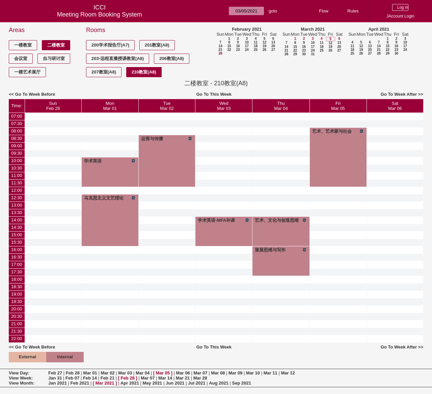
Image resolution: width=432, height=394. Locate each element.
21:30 (16, 331)
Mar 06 (183, 372)
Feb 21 (107, 378)
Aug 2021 (218, 383)
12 (264, 42)
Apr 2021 (129, 383)
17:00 (16, 264)
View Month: (21, 383)
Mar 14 (165, 378)
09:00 (16, 145)
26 (264, 50)
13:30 (16, 212)
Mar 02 (107, 372)
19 (264, 46)
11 (256, 42)
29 (295, 54)
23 (238, 50)
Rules (352, 10)
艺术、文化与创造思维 (281, 220)
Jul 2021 (196, 383)
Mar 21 (183, 378)
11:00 (16, 175)
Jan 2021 (57, 383)
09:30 (16, 153)
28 (220, 53)
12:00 (16, 190)
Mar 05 (163, 372)
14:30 (16, 227)
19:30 (16, 301)
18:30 (16, 286)
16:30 (16, 257)
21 (220, 50)
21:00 (16, 323)
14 (220, 46)
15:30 (16, 242)
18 (256, 46)
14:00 (16, 219)
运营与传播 (167, 138)
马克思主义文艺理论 (110, 198)
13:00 (16, 205)
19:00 (16, 294)
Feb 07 (72, 378)
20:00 (16, 308)
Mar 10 (253, 372)
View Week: (21, 378)
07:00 (16, 116)
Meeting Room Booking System (99, 14)
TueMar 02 (166, 106)
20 (273, 46)
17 (247, 46)
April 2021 (378, 29)
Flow (323, 10)
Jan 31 (55, 378)
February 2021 (247, 29)
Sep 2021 (241, 383)
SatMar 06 (395, 106)
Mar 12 (288, 372)
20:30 (16, 316)
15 (229, 46)
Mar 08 (218, 372)
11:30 (16, 182)
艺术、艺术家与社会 (338, 131)
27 (273, 50)
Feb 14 (90, 378)
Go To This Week (214, 94)
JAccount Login (400, 16)
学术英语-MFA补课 (224, 220)
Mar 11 (270, 372)
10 (247, 42)
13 (273, 42)
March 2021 (313, 29)
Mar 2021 (105, 383)
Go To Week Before (35, 94)
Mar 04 (143, 372)
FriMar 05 (338, 106)
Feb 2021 (80, 383)
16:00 (16, 249)
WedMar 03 (224, 106)
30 (304, 54)
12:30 (16, 197)
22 (229, 50)
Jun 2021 (175, 383)
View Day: (19, 372)
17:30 (16, 271)
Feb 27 (55, 372)
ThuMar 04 (281, 106)
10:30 (16, 168)
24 (247, 50)
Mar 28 (200, 378)
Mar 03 (125, 372)
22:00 (16, 338)
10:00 (16, 160)
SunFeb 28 (53, 106)
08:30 (16, 138)
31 (313, 54)
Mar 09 (235, 372)
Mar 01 (90, 372)
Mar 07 (200, 372)
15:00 (16, 234)
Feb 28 (73, 372)
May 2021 (152, 383)
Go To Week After (399, 94)
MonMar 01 (110, 106)
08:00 (16, 130)
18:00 (16, 279)
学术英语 (110, 160)
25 (256, 50)
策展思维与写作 (281, 249)
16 (238, 46)
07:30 (16, 123)
